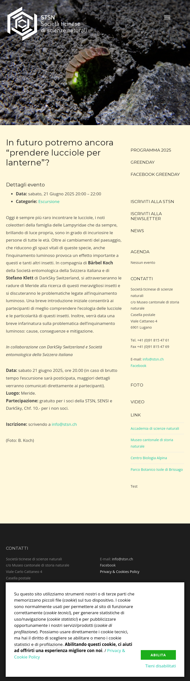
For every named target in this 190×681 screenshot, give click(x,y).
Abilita (158, 655)
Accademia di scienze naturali (155, 428)
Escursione (49, 201)
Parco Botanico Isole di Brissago (157, 469)
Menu (167, 17)
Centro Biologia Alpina (149, 457)
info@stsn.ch (64, 424)
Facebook (138, 365)
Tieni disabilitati (160, 666)
